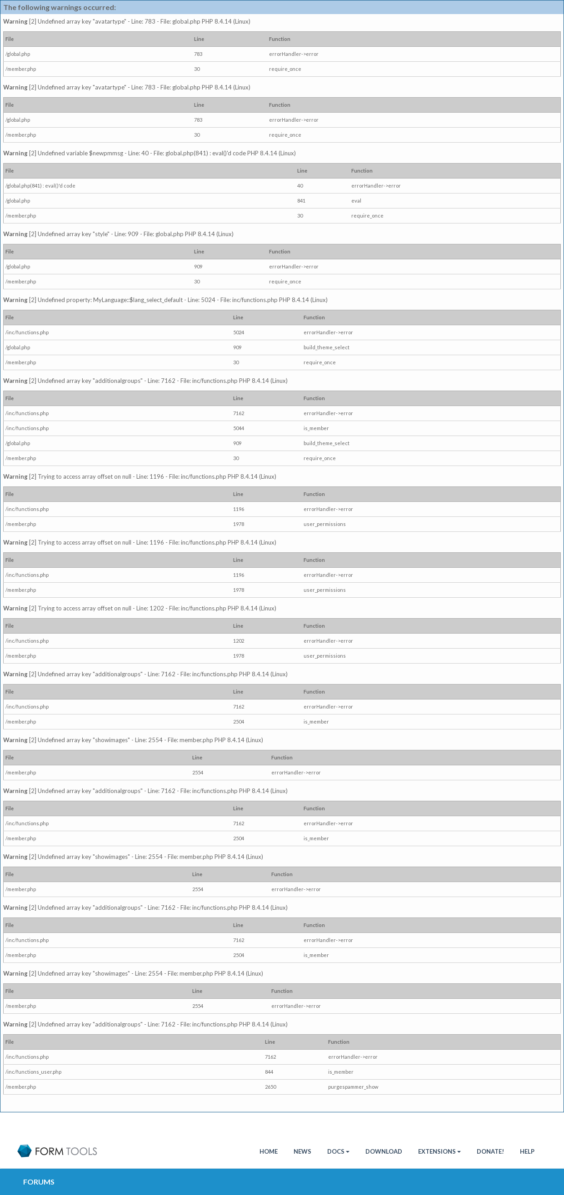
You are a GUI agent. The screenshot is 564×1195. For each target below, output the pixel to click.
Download (383, 1151)
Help (527, 1151)
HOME (269, 1151)
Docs (338, 1151)
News (302, 1151)
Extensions (439, 1151)
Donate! (490, 1151)
